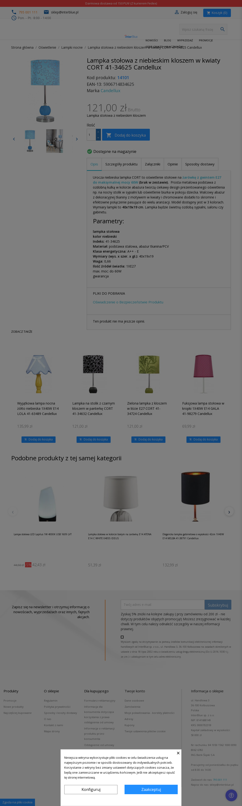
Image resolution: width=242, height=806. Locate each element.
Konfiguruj (91, 789)
